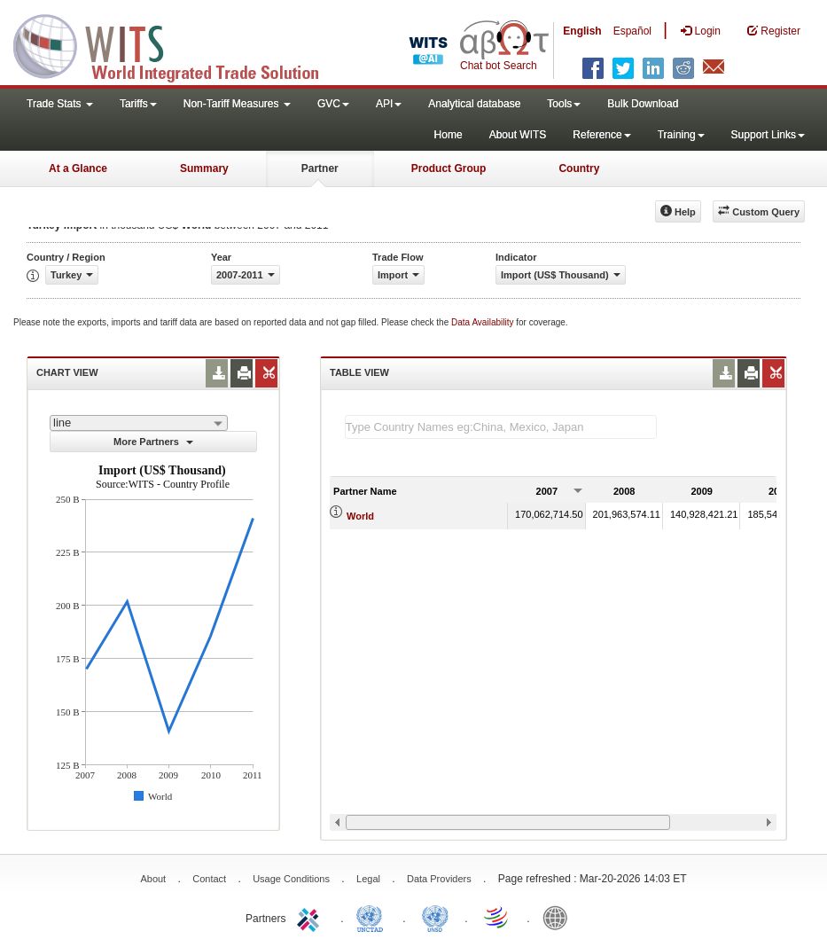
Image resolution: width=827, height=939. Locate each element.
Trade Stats (60, 104)
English (582, 31)
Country (578, 168)
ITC (311, 917)
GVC (333, 104)
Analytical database (474, 104)
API (389, 104)
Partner (320, 168)
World (360, 516)
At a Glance (78, 168)
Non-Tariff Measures (237, 104)
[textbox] (501, 427)
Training (681, 135)
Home (448, 135)
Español (632, 31)
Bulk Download (642, 104)
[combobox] (139, 423)
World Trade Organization (497, 917)
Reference (601, 135)
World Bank (559, 917)
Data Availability (483, 322)
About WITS (518, 135)
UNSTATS (435, 917)
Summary (204, 168)
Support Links (768, 135)
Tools (564, 104)
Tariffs (138, 104)
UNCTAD (373, 917)
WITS (177, 44)
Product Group (449, 168)
